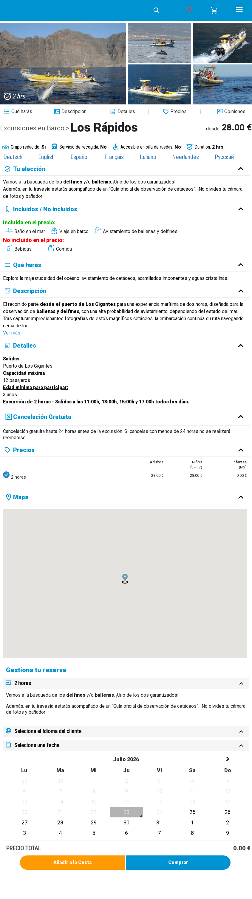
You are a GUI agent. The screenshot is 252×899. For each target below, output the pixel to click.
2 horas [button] (22, 683)
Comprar (178, 862)
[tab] (126, 683)
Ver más (11, 333)
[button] (214, 10)
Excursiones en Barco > (35, 128)
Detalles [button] (122, 111)
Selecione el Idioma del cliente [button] (47, 731)
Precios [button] (174, 111)
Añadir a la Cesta (72, 862)
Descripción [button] (69, 111)
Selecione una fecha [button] (36, 745)
